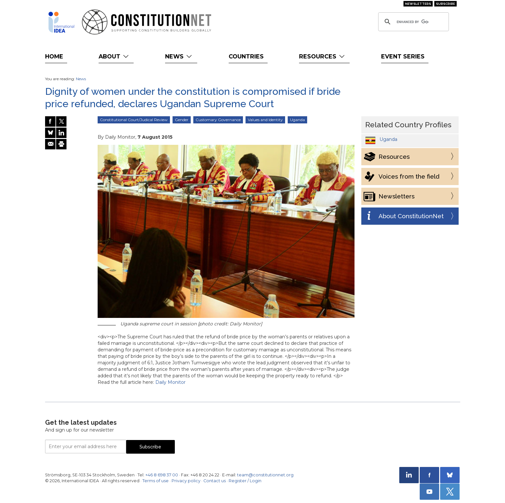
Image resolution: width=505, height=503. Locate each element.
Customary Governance (218, 119)
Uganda (297, 119)
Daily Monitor (170, 382)
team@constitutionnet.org (265, 474)
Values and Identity (265, 119)
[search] (412, 22)
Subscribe (445, 4)
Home (54, 56)
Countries (246, 56)
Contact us (214, 480)
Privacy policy (186, 480)
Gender (181, 119)
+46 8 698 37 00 (161, 474)
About (114, 56)
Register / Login (245, 480)
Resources (322, 56)
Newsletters (418, 4)
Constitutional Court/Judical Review (134, 119)
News (179, 56)
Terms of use (155, 480)
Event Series (403, 56)
